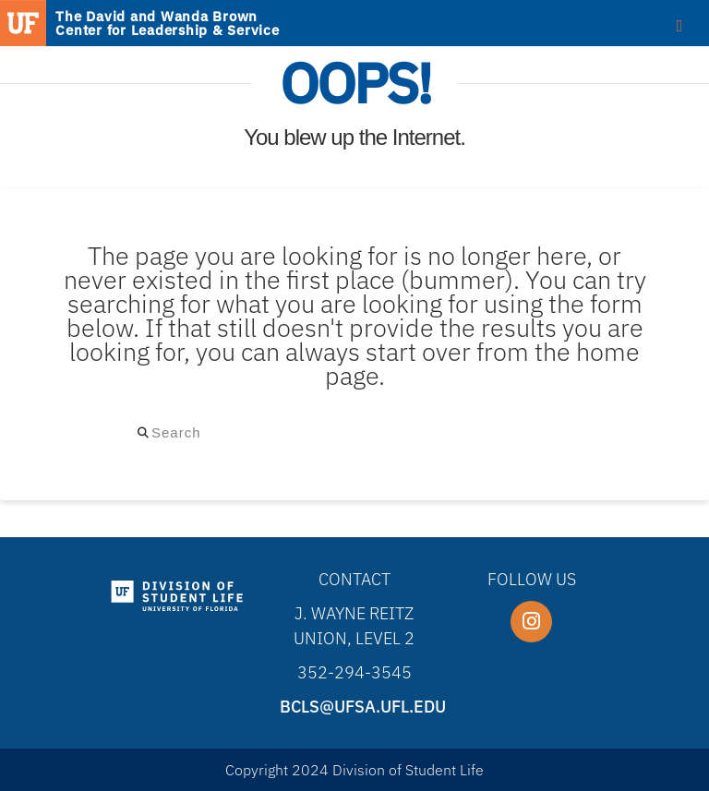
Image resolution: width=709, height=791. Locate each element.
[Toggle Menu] (680, 25)
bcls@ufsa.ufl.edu (363, 706)
